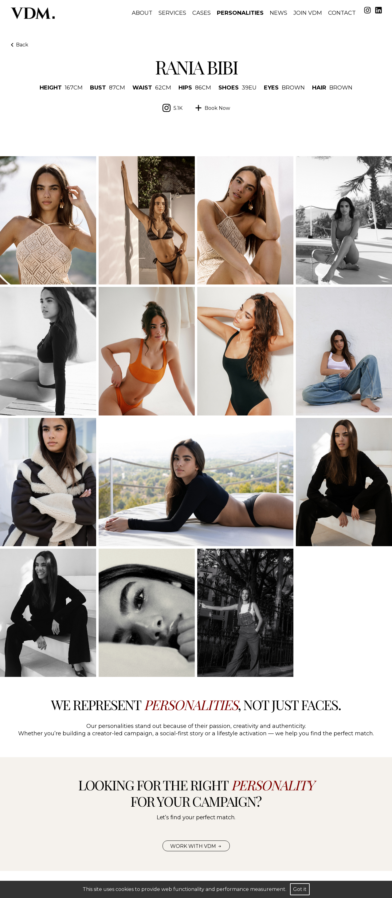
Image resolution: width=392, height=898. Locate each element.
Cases (201, 13)
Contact (342, 13)
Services (172, 13)
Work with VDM (196, 846)
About (142, 13)
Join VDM (307, 13)
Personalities (240, 13)
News (278, 13)
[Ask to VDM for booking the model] (212, 108)
